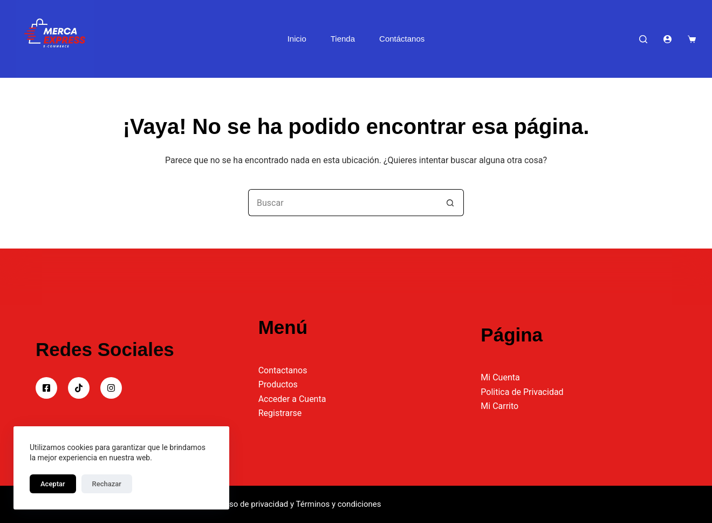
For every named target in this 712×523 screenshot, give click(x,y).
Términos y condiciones (338, 504)
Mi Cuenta (500, 377)
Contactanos (282, 370)
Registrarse (280, 413)
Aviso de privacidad (253, 504)
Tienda (343, 38)
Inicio (296, 38)
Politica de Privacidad (522, 392)
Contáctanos (402, 38)
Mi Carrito (499, 406)
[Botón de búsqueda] (450, 202)
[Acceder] (667, 39)
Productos (278, 384)
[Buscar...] (342, 202)
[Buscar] (643, 39)
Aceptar (52, 484)
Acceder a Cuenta (292, 399)
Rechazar (106, 484)
